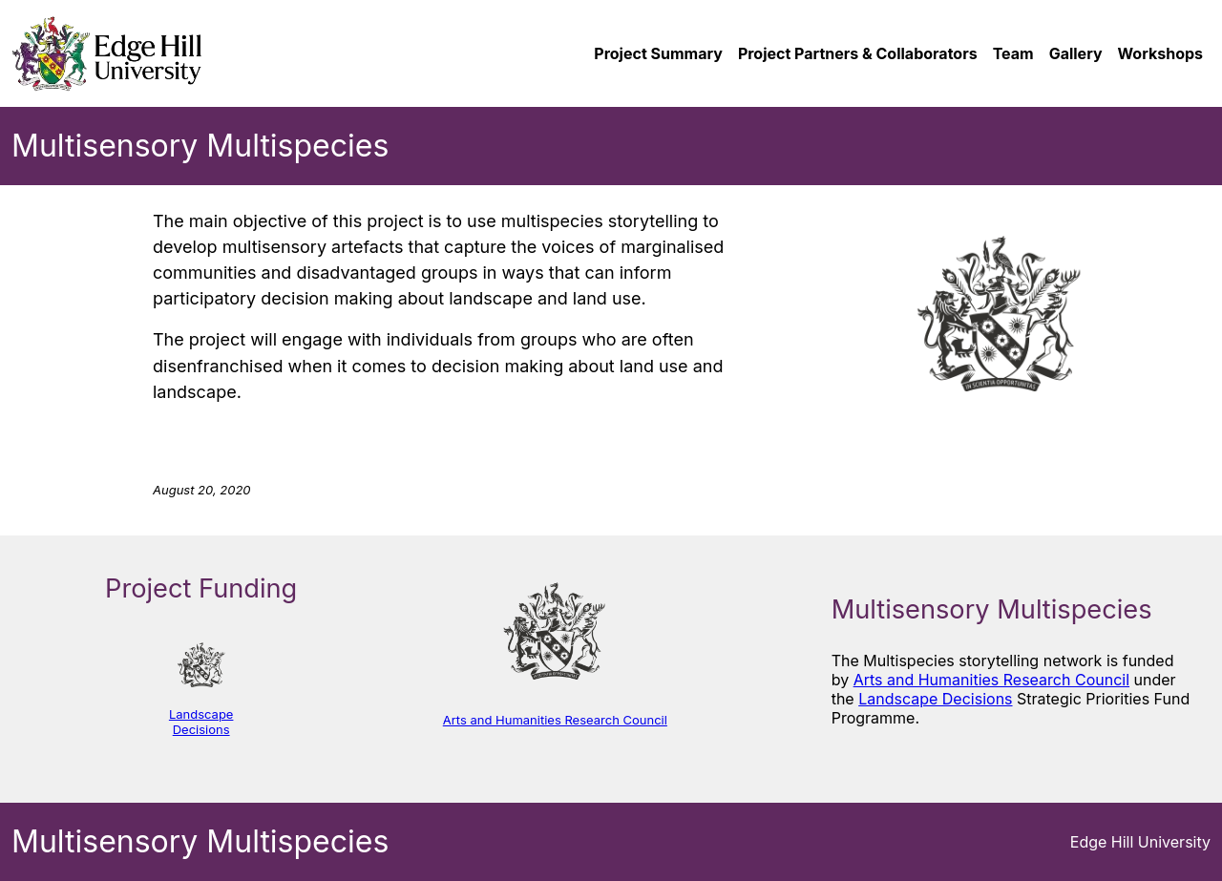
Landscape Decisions (201, 721)
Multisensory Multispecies (200, 145)
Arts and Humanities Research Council (555, 719)
